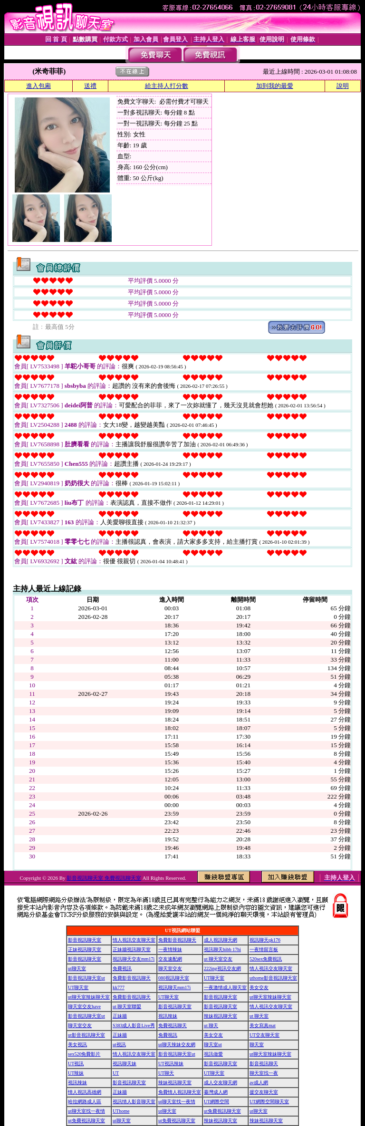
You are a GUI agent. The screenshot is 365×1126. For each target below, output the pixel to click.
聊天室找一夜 (264, 1073)
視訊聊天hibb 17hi (222, 949)
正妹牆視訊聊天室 (132, 949)
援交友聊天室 (264, 1092)
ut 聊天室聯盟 (127, 1006)
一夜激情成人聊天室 (225, 987)
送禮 (90, 85)
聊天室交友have (84, 1006)
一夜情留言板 (264, 949)
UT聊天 (166, 1073)
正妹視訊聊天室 (84, 949)
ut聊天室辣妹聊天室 (89, 997)
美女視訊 (77, 1044)
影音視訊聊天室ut (86, 978)
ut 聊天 (211, 1025)
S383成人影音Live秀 (134, 1025)
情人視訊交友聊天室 (134, 940)
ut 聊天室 (259, 1016)
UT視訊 (76, 1063)
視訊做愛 (213, 1054)
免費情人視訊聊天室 (179, 1092)
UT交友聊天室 (264, 1035)
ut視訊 (119, 1044)
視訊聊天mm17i (174, 987)
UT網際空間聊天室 (269, 1101)
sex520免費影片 (84, 1054)
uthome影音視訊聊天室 (273, 978)
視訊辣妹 (167, 1016)
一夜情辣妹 (170, 949)
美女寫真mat (263, 1025)
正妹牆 (120, 1016)
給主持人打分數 (166, 85)
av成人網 (259, 1082)
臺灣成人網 (216, 1092)
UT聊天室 (214, 978)
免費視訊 (122, 968)
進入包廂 (38, 85)
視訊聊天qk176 (265, 940)
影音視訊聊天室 (84, 940)
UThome (121, 1111)
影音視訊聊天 (264, 1063)
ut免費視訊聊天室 (222, 1111)
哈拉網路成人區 (84, 1101)
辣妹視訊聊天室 (220, 1016)
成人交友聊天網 (220, 1082)
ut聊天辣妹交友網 (176, 1044)
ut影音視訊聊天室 (86, 1035)
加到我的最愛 (274, 85)
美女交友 (259, 987)
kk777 (119, 987)
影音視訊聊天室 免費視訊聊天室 (104, 878)
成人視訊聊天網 (220, 940)
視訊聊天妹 (124, 1063)
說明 (342, 85)
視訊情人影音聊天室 (134, 1101)
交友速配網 (170, 959)
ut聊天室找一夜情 (176, 1101)
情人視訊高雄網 (84, 1092)
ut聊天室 (77, 968)
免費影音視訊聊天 (177, 940)
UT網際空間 (216, 1101)
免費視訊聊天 (172, 1025)
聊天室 (257, 1044)
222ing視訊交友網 (222, 968)
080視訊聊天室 (173, 978)
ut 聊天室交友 (218, 959)
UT (116, 1073)
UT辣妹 (76, 1073)
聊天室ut (213, 1044)
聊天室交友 (170, 968)
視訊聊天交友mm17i (133, 959)
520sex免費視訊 (266, 959)
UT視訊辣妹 (170, 1063)
